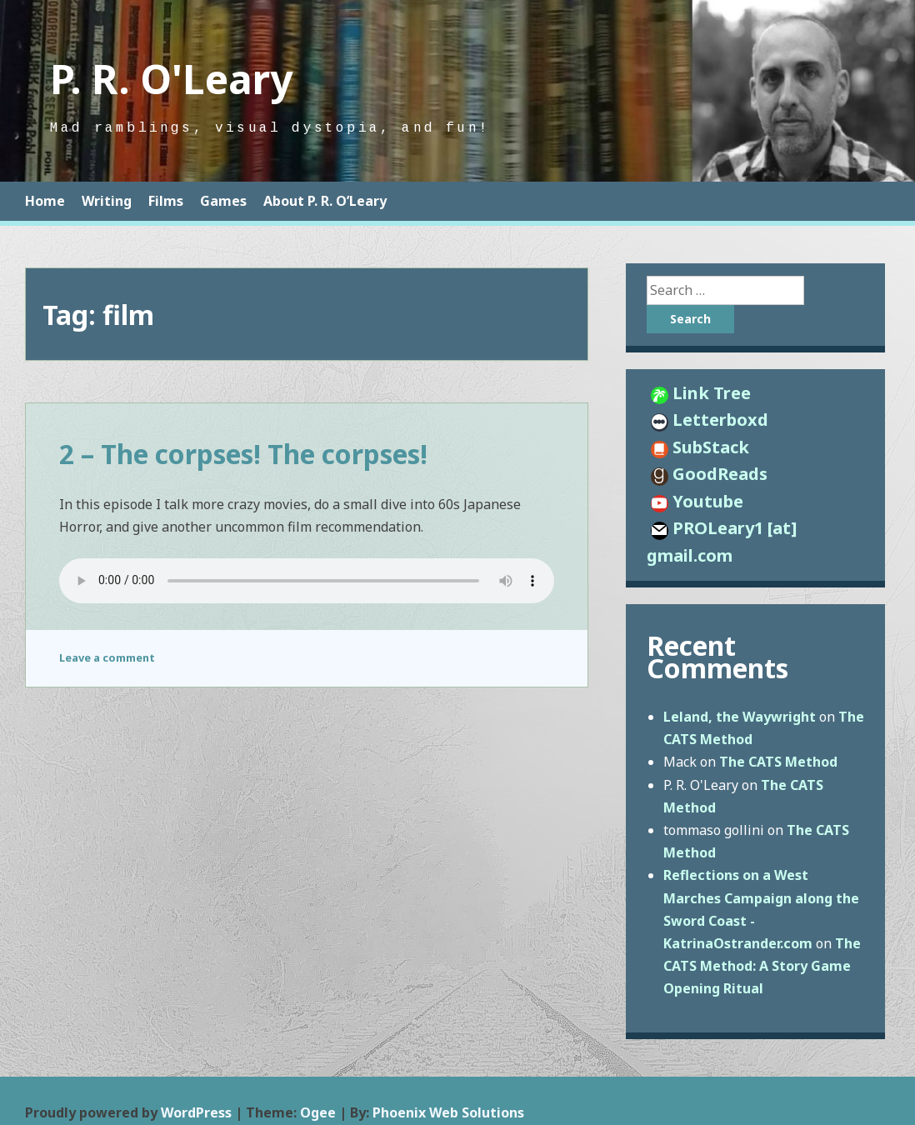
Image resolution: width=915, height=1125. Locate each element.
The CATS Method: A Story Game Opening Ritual (762, 966)
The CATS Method (778, 761)
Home (45, 201)
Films (165, 201)
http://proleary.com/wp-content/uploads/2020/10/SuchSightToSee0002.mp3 (306, 580)
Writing (107, 201)
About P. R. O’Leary (325, 201)
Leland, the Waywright (739, 717)
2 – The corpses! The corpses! (243, 454)
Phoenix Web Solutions (448, 1112)
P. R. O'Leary (171, 79)
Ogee (318, 1112)
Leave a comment (107, 657)
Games (223, 201)
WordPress (196, 1112)
